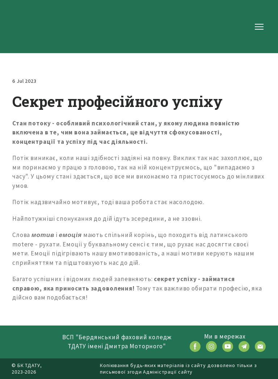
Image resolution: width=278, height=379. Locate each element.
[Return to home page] (35, 26)
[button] (195, 346)
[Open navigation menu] (259, 27)
